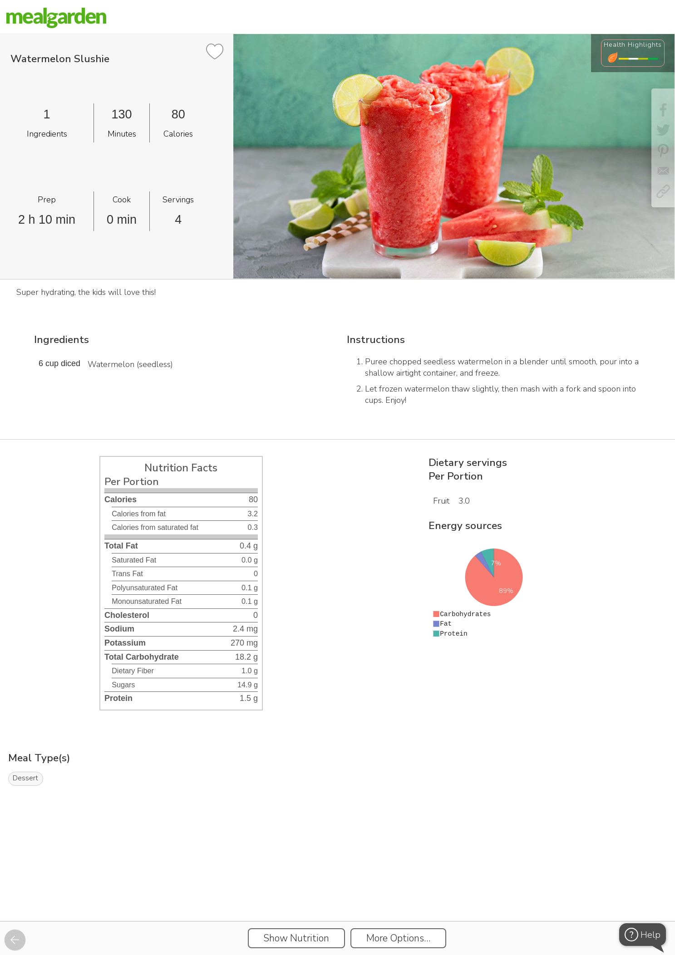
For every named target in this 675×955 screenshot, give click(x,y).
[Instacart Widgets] (337, 889)
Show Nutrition (296, 938)
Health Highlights (633, 44)
